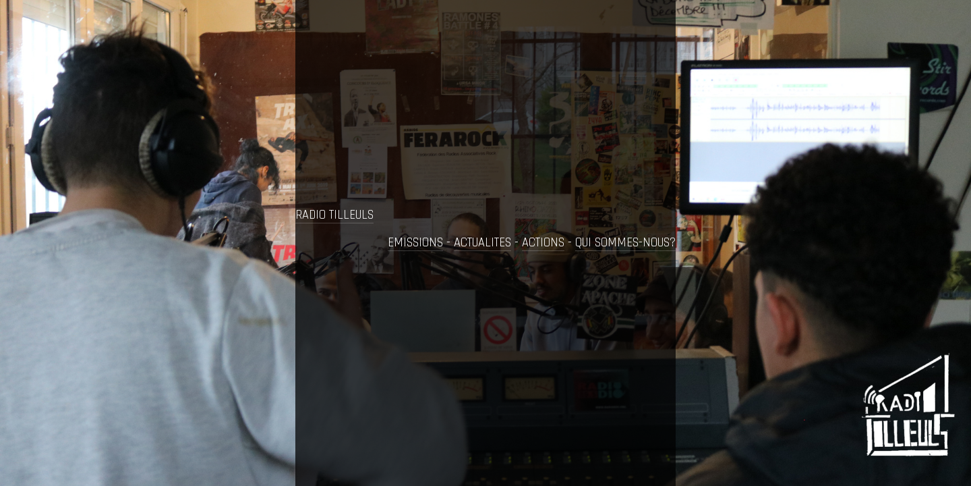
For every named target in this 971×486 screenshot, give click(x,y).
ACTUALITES (482, 242)
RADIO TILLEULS (334, 215)
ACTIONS (543, 242)
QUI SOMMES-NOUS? (625, 242)
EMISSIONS (415, 242)
